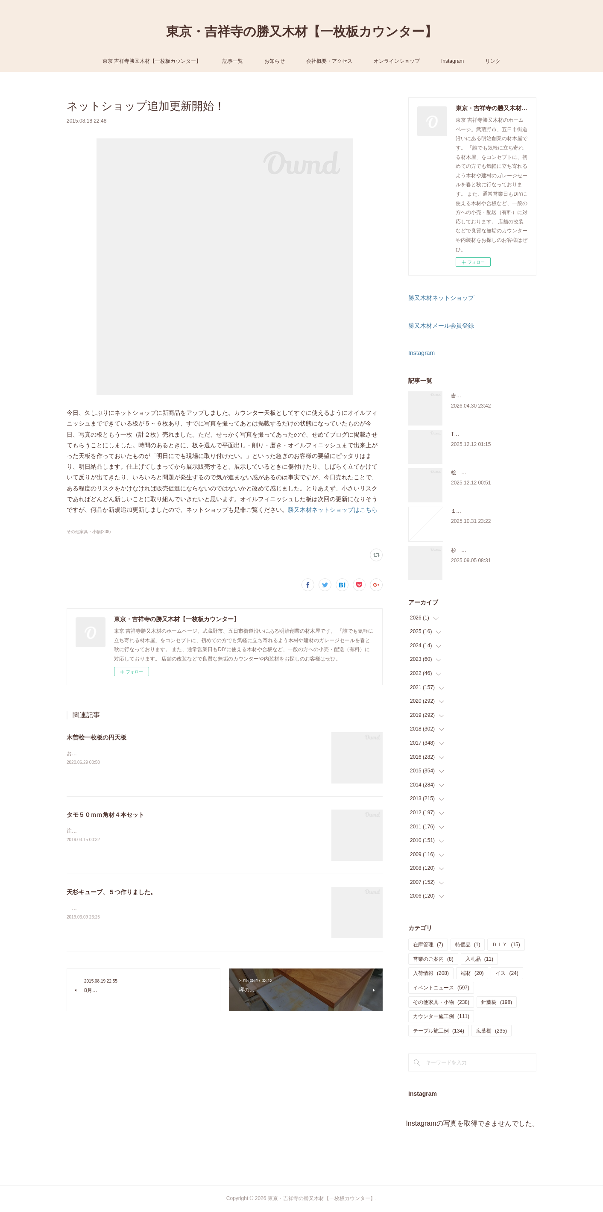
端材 (472, 973)
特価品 (467, 945)
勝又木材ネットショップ (441, 297)
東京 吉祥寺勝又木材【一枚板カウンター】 (151, 61)
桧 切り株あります (474, 472)
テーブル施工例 (438, 1031)
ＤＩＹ (506, 945)
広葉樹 (491, 1031)
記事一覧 (232, 61)
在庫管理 (428, 945)
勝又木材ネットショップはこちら (333, 509)
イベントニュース (441, 988)
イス (506, 973)
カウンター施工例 (441, 1016)
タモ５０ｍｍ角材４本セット (105, 814)
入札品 (479, 959)
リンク (493, 61)
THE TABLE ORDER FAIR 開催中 (489, 434)
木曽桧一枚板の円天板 (96, 737)
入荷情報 (431, 973)
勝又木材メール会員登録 (441, 325)
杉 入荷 (461, 550)
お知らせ (274, 61)
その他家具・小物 (441, 1002)
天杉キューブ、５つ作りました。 (111, 892)
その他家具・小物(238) (89, 531)
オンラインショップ (397, 61)
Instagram (452, 61)
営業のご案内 (433, 959)
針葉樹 (496, 1002)
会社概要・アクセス (329, 61)
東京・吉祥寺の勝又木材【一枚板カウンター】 (301, 31)
